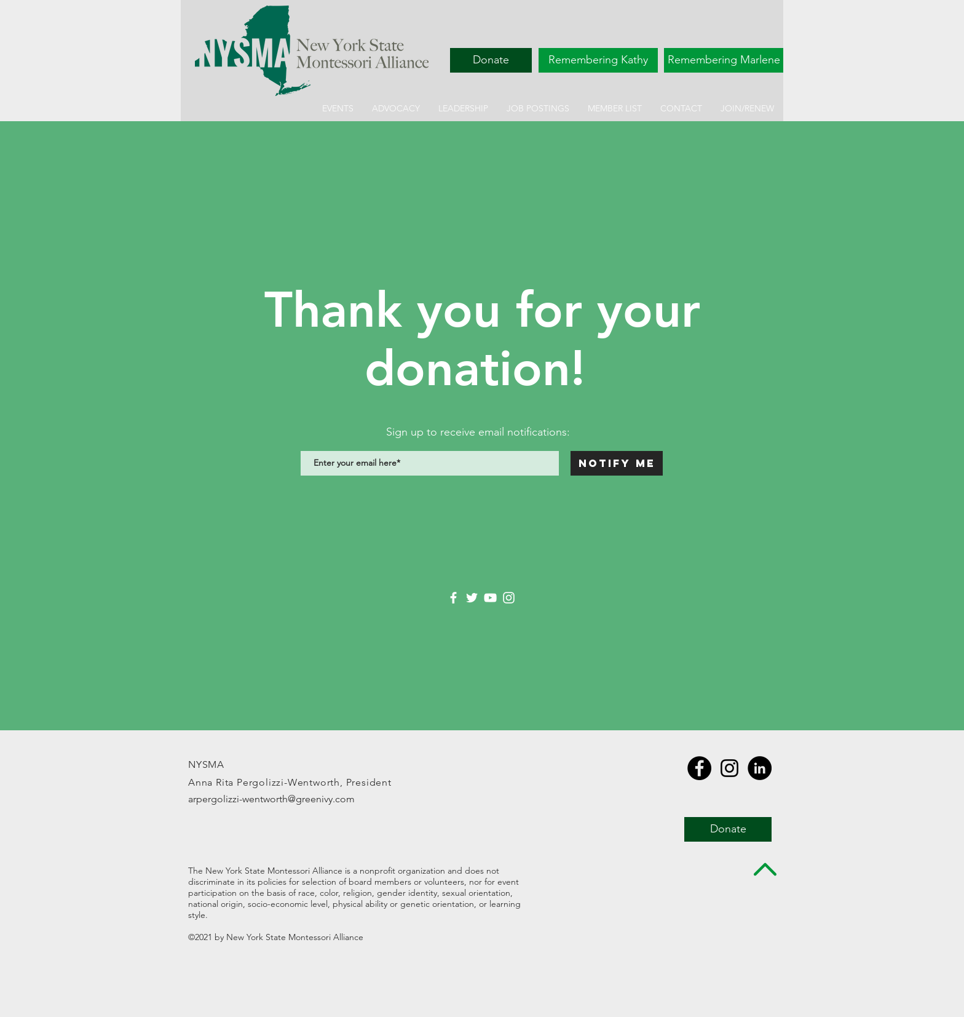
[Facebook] (453, 597)
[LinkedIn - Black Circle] (760, 768)
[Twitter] (472, 597)
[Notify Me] (617, 463)
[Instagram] (508, 597)
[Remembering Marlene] (723, 60)
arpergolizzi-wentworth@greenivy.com (271, 799)
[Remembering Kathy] (598, 60)
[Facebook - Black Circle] (699, 768)
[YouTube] (490, 597)
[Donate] (491, 60)
